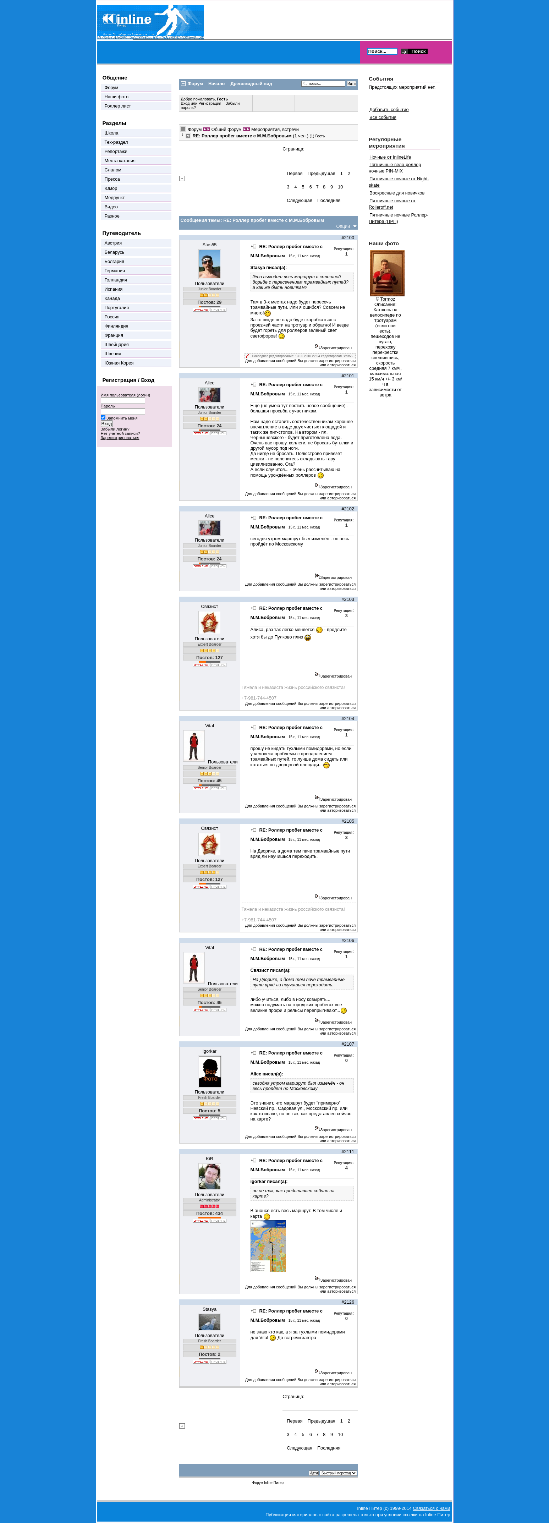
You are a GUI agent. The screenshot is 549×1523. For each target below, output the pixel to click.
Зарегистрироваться (120, 437)
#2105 (348, 821)
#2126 (348, 1302)
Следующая (299, 200)
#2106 (348, 940)
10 (340, 187)
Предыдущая (321, 173)
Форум (195, 129)
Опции (343, 226)
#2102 (348, 508)
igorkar (209, 1051)
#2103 (348, 599)
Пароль (108, 406)
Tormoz (387, 299)
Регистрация (209, 103)
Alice (210, 382)
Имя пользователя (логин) (125, 395)
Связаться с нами (431, 1508)
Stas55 (210, 244)
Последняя (328, 200)
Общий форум (227, 129)
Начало (216, 83)
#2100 (348, 237)
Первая (294, 173)
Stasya (209, 1309)
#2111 (348, 1151)
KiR (209, 1158)
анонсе (262, 1210)
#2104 (348, 718)
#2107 (348, 1044)
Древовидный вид (251, 83)
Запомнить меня (122, 418)
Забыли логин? (115, 429)
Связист (209, 606)
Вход (186, 103)
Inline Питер (274, 1483)
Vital (209, 725)
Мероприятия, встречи (275, 129)
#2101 (348, 375)
